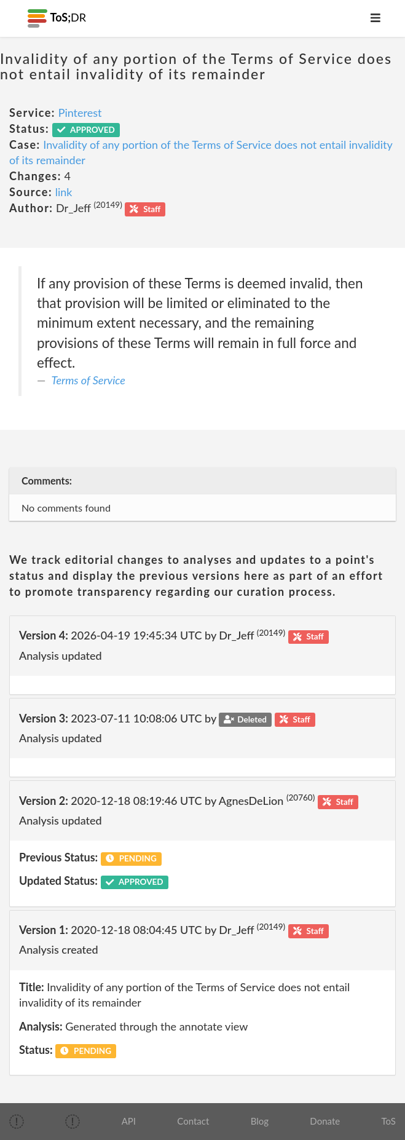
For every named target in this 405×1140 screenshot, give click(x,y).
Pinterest (80, 112)
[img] (16, 1121)
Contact (193, 1120)
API (129, 1120)
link (64, 192)
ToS (388, 1120)
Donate (325, 1120)
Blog (260, 1120)
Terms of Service (88, 380)
